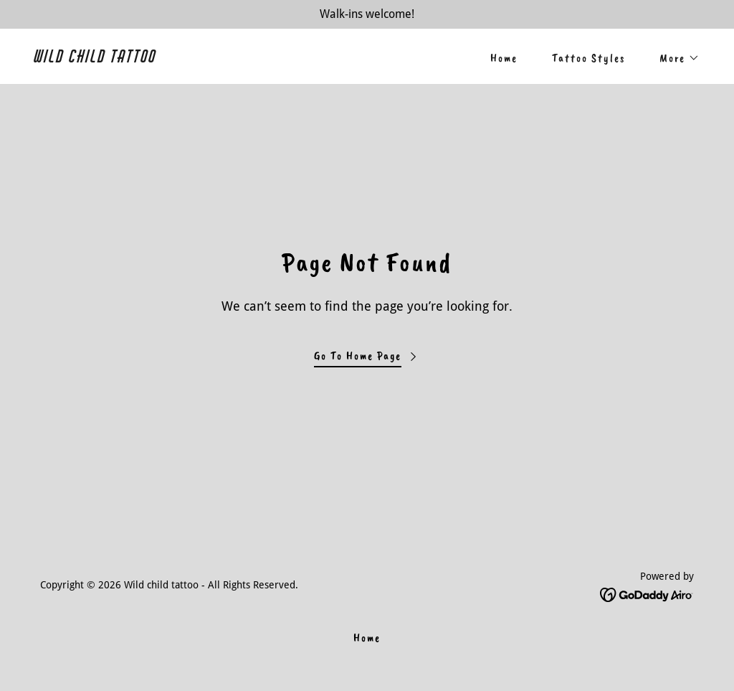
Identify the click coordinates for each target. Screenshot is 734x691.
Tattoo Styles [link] (588, 58)
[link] (195, 58)
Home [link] (504, 58)
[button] (674, 58)
